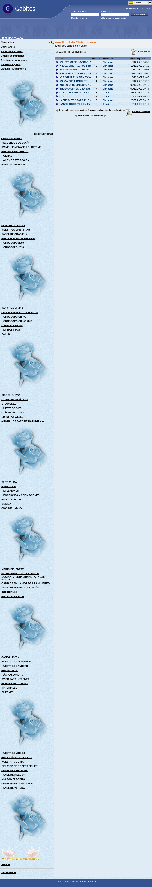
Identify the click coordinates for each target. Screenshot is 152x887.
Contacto (146, 8)
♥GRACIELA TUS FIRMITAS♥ (75, 73)
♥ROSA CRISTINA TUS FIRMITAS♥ (79, 65)
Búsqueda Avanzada (138, 112)
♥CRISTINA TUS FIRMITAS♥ (75, 77)
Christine (108, 62)
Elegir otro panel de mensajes (71, 45)
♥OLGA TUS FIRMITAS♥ (73, 81)
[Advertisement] (68, 29)
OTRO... (64, 96)
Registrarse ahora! (79, 18)
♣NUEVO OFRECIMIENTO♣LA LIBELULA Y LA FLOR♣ (90, 88)
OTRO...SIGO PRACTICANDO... (77, 92)
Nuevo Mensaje (141, 51)
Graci (106, 92)
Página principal (133, 8)
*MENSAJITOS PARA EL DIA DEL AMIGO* (83, 100)
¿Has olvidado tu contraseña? (114, 18)
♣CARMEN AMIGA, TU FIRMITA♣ (78, 69)
